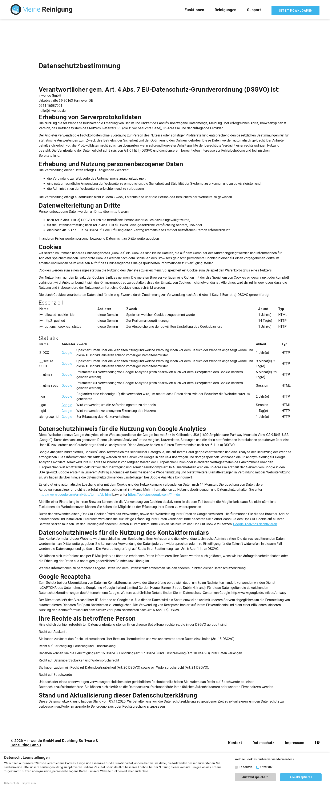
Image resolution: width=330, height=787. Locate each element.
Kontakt (235, 742)
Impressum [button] (29, 783)
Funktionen (194, 10)
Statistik (266, 767)
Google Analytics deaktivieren (255, 524)
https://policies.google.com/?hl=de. (154, 495)
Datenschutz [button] (11, 783)
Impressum (294, 742)
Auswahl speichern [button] (255, 777)
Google (67, 353)
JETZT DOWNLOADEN (295, 10)
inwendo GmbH (40, 740)
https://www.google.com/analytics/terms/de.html (75, 495)
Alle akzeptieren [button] (301, 777)
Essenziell (246, 767)
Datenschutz (263, 742)
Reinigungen (225, 10)
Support (254, 10)
